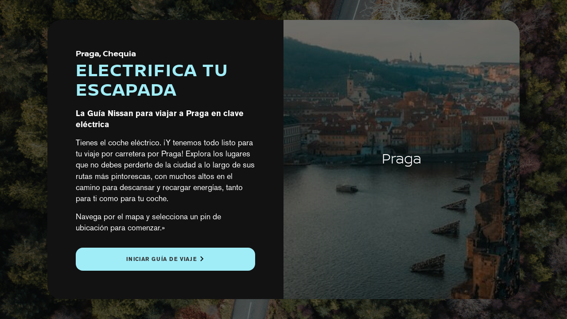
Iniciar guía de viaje (161, 259)
